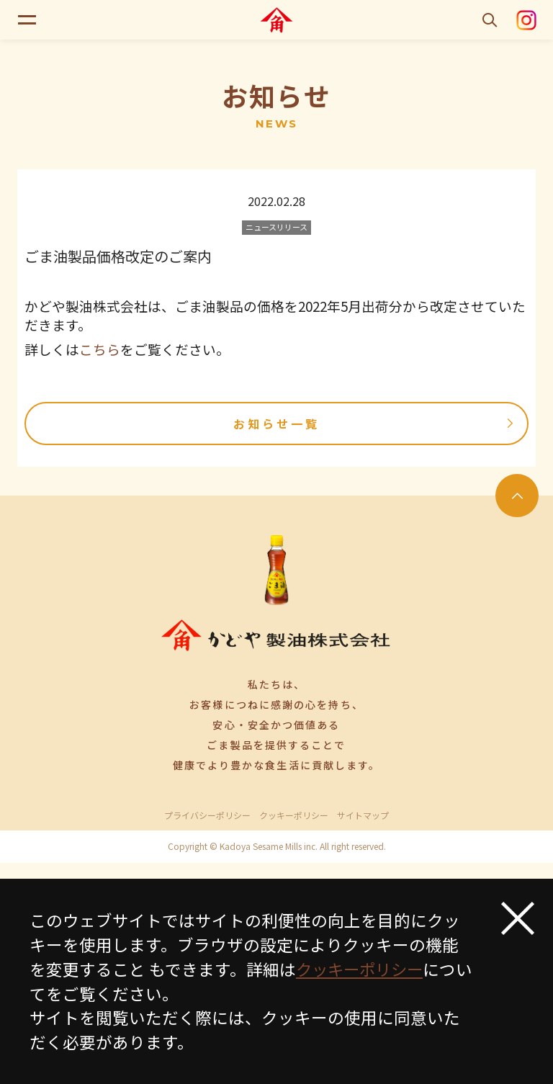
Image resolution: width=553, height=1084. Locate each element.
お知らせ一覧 (375, 423)
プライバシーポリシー (207, 815)
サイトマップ (363, 815)
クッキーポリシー (293, 815)
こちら (99, 349)
